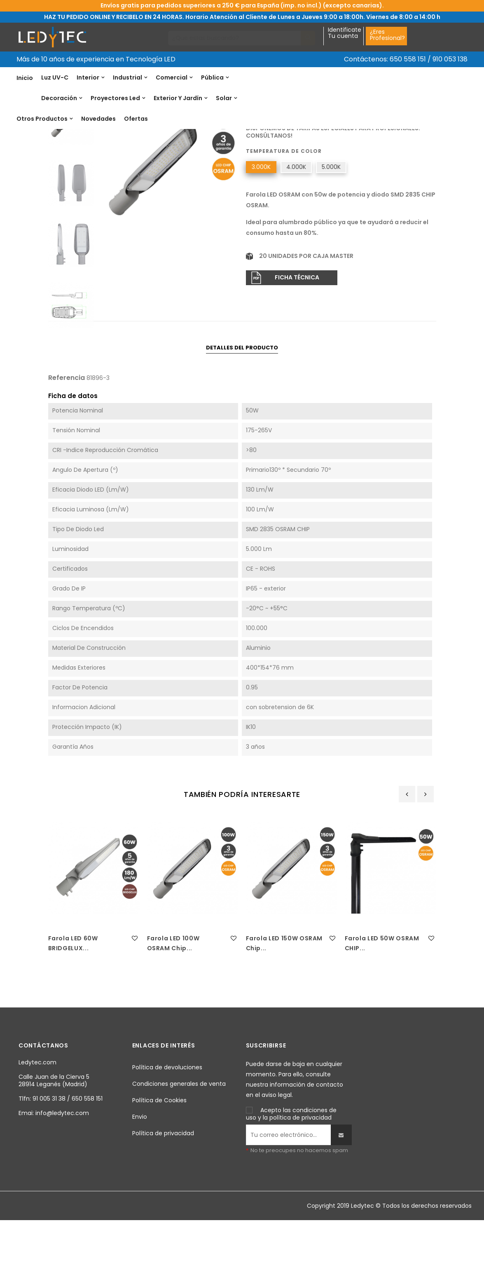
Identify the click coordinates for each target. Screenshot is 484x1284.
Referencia (261, 180)
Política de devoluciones (167, 1129)
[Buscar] (235, 38)
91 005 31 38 (49, 1160)
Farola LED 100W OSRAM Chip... (173, 1005)
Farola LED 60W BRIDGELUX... (73, 1005)
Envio (139, 1179)
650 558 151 (408, 59)
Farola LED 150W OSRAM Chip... (284, 1005)
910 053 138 (450, 59)
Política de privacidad (163, 1195)
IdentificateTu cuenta (344, 33)
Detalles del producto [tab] (242, 409)
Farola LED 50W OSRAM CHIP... (382, 1005)
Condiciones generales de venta (179, 1146)
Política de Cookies (159, 1162)
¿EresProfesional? (387, 35)
